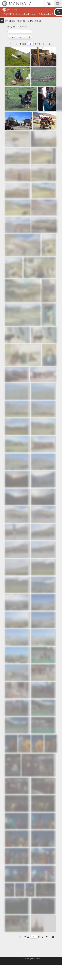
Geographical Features (26, 14)
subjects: (9, 14)
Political (45, 14)
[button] (58, 3)
